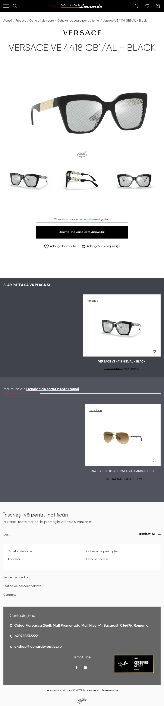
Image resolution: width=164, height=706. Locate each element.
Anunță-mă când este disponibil (81, 232)
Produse (20, 20)
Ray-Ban (95, 410)
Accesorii (14, 559)
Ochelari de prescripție (101, 551)
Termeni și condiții (15, 577)
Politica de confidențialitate (22, 586)
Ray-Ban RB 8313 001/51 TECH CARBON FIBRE (123, 471)
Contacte (9, 594)
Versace (92, 300)
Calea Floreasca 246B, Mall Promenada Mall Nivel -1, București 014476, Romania (81, 625)
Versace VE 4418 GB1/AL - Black (125, 20)
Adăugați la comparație (101, 246)
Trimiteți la (146, 534)
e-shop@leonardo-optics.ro (38, 647)
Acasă (7, 20)
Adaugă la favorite (60, 246)
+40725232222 (26, 636)
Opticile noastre (97, 559)
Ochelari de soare (41, 20)
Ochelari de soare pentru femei (78, 20)
